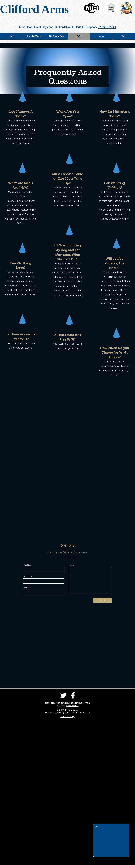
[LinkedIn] (69, 557)
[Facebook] (61, 557)
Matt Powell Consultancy (77, 713)
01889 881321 (107, 27)
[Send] (102, 600)
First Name (28, 565)
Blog (73, 134)
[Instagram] (73, 557)
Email (25, 587)
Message (73, 565)
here (66, 125)
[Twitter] (65, 557)
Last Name (27, 576)
